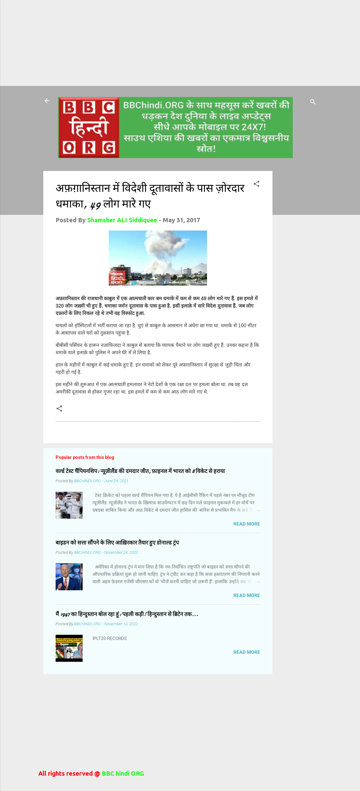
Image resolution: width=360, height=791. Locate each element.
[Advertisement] (130, 43)
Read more (246, 524)
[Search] (313, 102)
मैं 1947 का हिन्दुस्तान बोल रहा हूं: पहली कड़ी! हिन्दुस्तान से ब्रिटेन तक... (127, 614)
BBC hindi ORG (122, 773)
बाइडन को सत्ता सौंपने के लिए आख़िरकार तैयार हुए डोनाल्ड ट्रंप (117, 543)
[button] (256, 184)
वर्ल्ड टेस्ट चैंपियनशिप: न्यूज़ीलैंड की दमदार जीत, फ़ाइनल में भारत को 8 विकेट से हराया (140, 471)
